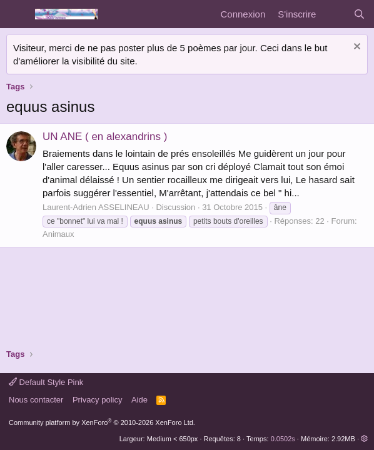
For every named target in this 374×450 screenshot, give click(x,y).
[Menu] (17, 14)
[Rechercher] (359, 14)
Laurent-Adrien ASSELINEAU (96, 207)
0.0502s (283, 438)
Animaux (58, 234)
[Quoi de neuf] (334, 14)
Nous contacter (36, 399)
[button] (364, 438)
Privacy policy (97, 399)
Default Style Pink (46, 382)
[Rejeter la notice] (355, 47)
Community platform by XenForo (102, 422)
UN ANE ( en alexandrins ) (105, 136)
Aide (139, 399)
